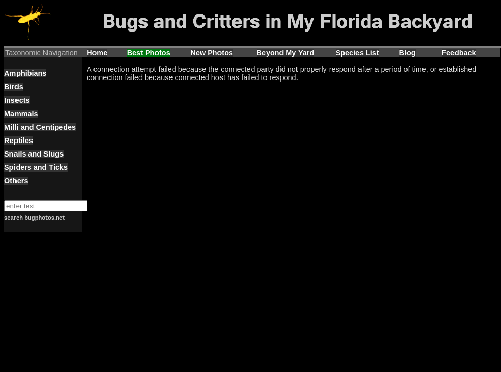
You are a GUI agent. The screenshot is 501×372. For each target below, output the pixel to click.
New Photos (212, 53)
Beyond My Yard (286, 53)
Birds (13, 87)
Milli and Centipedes (40, 127)
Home (97, 53)
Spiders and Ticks (36, 167)
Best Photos (148, 53)
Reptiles (18, 140)
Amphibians (25, 73)
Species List (357, 53)
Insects (17, 100)
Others (16, 181)
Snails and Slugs (34, 154)
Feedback (459, 53)
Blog (407, 53)
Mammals (21, 114)
